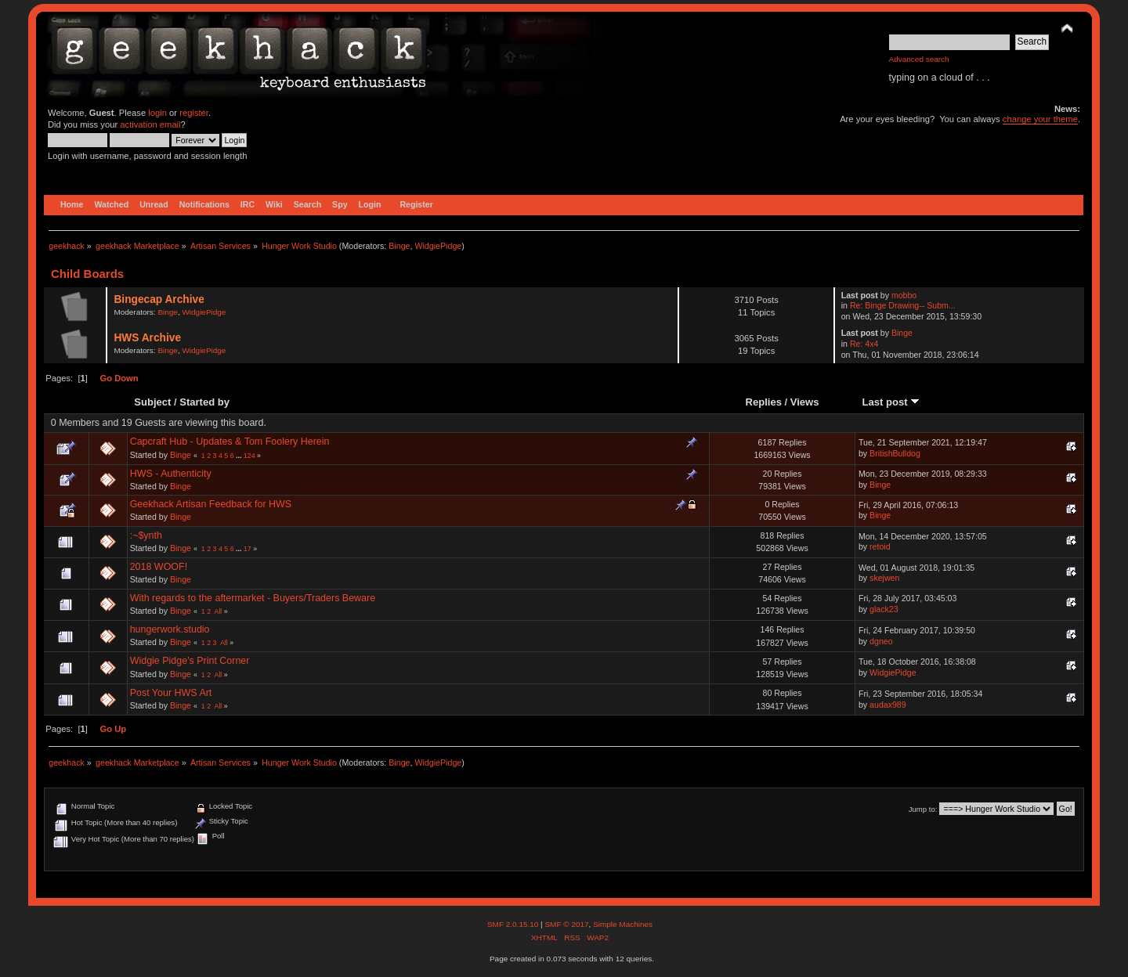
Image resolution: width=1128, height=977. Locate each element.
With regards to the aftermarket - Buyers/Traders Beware (252, 598)
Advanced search (919, 59)
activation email (150, 124)
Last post (891, 402)
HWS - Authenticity (171, 473)
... (240, 456)
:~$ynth (146, 535)
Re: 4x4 (864, 343)
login (157, 112)
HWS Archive (147, 338)
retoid (880, 546)
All (218, 611)
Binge (399, 246)
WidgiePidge (437, 246)
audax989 (888, 704)
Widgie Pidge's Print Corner (190, 660)
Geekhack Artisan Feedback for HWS (211, 504)
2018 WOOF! (158, 566)
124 (249, 456)
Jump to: (923, 809)
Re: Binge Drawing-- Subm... (903, 305)
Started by (204, 402)
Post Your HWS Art (171, 692)
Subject (152, 402)
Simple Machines (623, 924)
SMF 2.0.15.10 (513, 924)
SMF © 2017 (566, 924)
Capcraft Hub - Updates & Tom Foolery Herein (230, 441)
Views (804, 402)
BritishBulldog (895, 453)
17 (247, 549)
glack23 (884, 609)
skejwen (884, 577)
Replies (764, 402)
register (193, 112)
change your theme (1040, 119)
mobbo (903, 295)
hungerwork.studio (170, 629)
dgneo (881, 641)
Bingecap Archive (159, 299)
